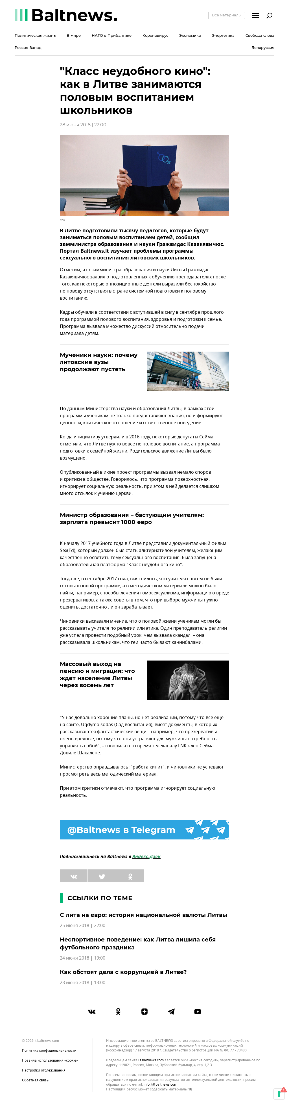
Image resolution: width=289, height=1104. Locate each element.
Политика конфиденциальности (49, 1050)
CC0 (62, 220)
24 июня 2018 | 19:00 (82, 958)
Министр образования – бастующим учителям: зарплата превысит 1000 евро (132, 518)
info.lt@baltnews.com (160, 1084)
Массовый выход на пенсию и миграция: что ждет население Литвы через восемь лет (97, 675)
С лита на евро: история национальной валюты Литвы (143, 915)
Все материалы (226, 15)
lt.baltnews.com (151, 1060)
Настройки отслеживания (43, 1070)
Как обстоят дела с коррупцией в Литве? (123, 972)
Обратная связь (35, 1080)
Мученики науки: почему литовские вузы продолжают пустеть (98, 362)
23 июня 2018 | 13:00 (82, 982)
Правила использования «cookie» (50, 1060)
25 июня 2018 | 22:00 (82, 925)
